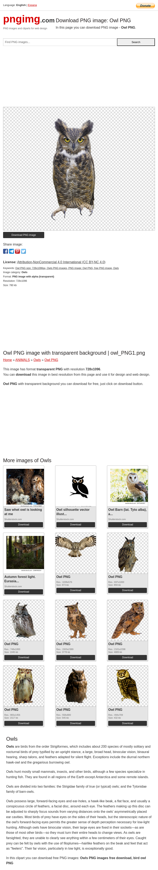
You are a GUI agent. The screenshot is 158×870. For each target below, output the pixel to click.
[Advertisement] (79, 78)
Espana (32, 5)
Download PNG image (24, 235)
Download (23, 524)
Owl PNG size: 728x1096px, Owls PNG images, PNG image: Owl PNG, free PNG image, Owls (67, 268)
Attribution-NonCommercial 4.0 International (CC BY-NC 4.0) (61, 262)
